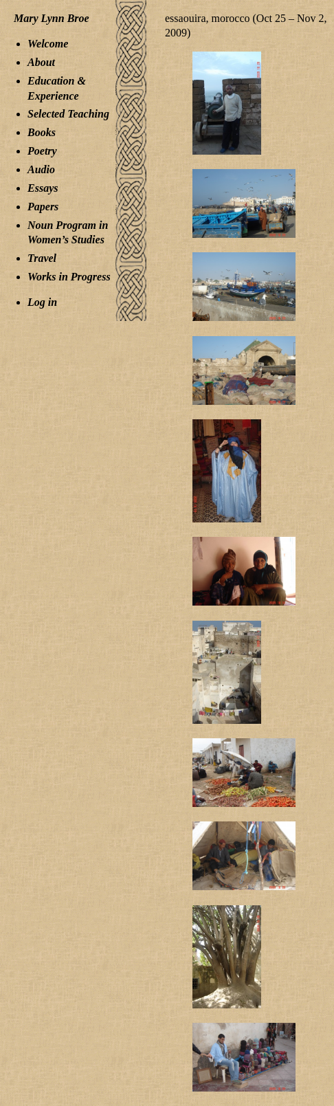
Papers (42, 206)
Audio (41, 169)
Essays (42, 188)
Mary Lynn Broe (51, 18)
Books (41, 132)
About (41, 62)
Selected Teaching (68, 114)
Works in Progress (69, 277)
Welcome (47, 43)
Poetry (42, 151)
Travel (41, 258)
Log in (42, 302)
